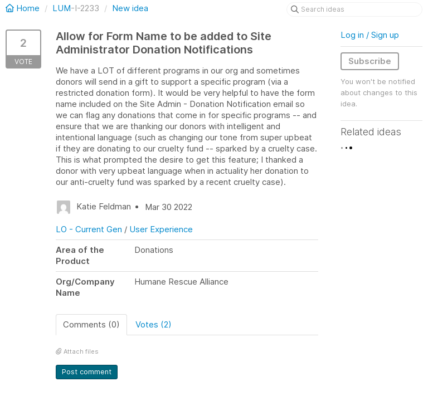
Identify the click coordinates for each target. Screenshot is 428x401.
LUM (61, 8)
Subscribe (369, 61)
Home (24, 8)
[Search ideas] (354, 9)
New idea (130, 8)
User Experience (161, 229)
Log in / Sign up (370, 35)
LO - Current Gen (89, 229)
